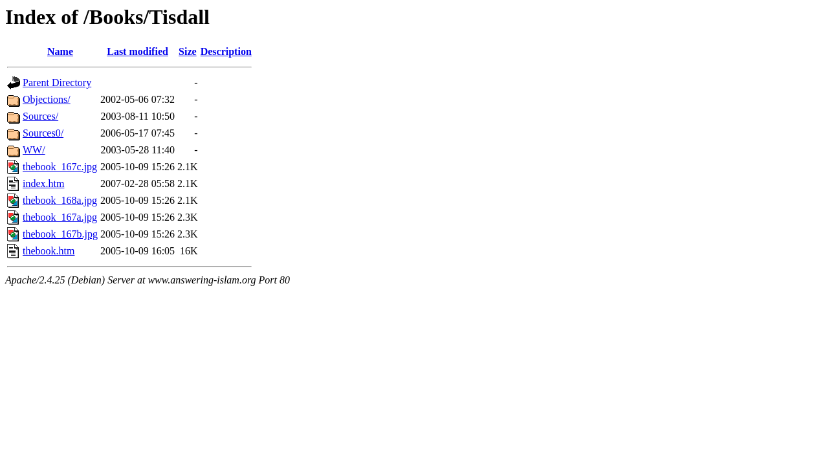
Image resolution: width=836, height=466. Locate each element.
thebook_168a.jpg (60, 200)
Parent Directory (57, 82)
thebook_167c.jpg (60, 166)
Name (60, 51)
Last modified (137, 51)
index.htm (43, 183)
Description (226, 51)
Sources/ (40, 116)
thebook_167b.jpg (60, 233)
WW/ (34, 149)
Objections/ (47, 99)
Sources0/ (43, 133)
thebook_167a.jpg (60, 217)
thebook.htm (48, 250)
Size (188, 51)
